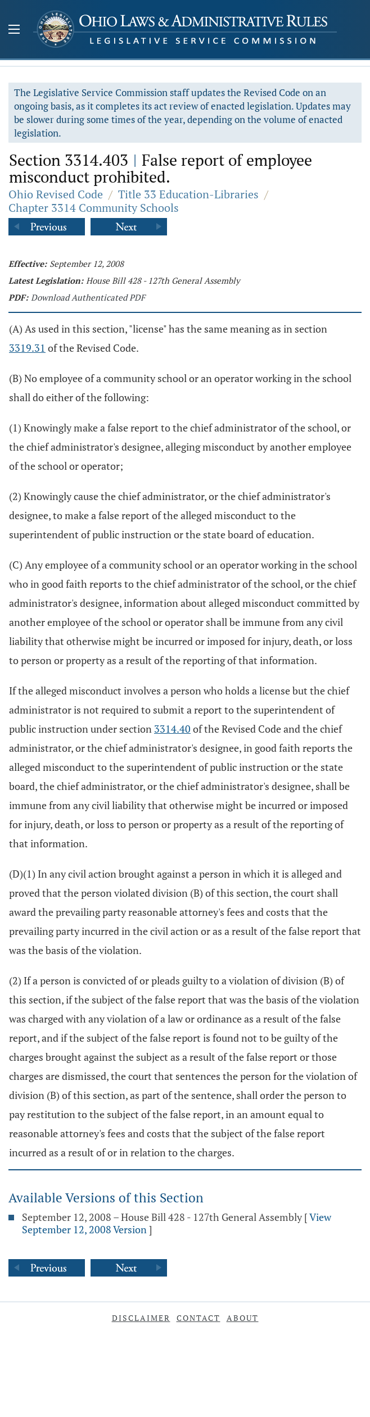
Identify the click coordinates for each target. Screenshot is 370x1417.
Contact (198, 1317)
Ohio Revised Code (55, 194)
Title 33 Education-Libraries (188, 194)
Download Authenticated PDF (88, 297)
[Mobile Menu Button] (14, 30)
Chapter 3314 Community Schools (93, 207)
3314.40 (172, 728)
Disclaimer (141, 1317)
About (243, 1317)
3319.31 (27, 348)
